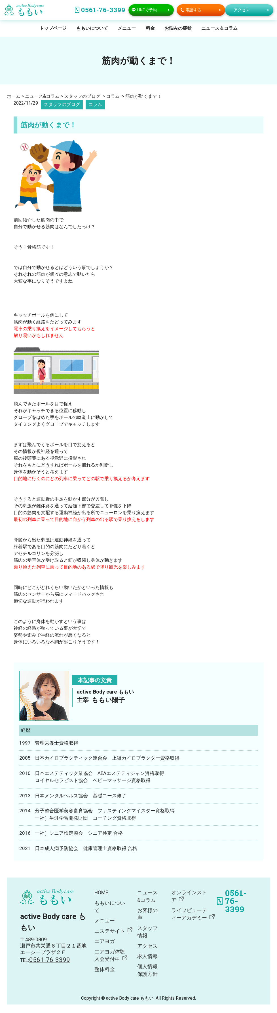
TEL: (45, 960)
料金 (150, 28)
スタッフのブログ (62, 104)
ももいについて (92, 28)
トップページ (53, 28)
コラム (95, 104)
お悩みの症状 (178, 28)
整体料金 (104, 969)
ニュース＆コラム (219, 28)
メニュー (127, 28)
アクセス (147, 946)
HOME (101, 892)
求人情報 (147, 956)
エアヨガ (104, 941)
